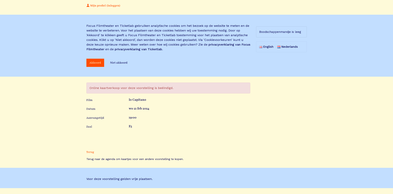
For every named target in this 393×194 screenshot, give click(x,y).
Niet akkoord (119, 63)
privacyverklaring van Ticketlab (138, 49)
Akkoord (95, 63)
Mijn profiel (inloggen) (103, 5)
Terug (90, 152)
